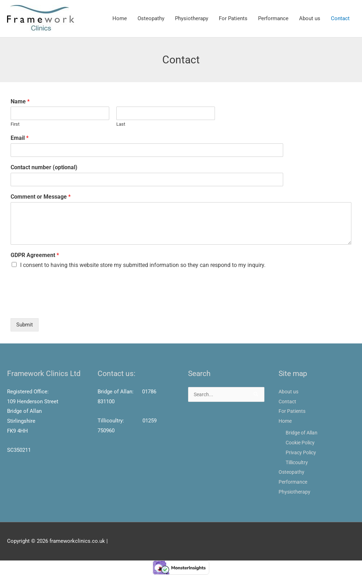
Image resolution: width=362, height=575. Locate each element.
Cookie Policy (302, 443)
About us (309, 19)
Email (20, 138)
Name (20, 101)
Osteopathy (151, 19)
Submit (24, 325)
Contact (340, 19)
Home (119, 19)
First (15, 124)
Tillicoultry (298, 463)
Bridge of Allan (303, 433)
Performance (273, 19)
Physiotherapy (191, 19)
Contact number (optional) (44, 167)
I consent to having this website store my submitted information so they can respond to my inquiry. (142, 265)
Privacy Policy (302, 453)
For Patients (233, 19)
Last (120, 124)
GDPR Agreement (35, 255)
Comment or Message (41, 197)
